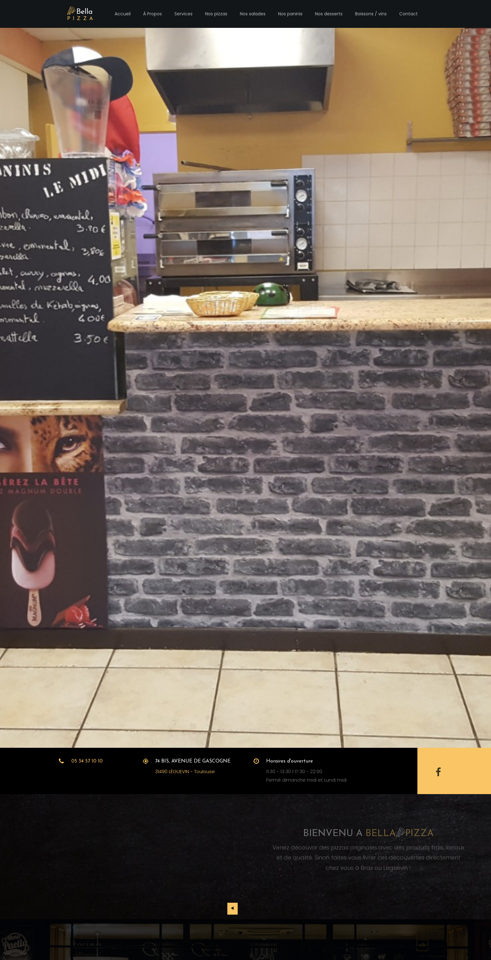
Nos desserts (329, 14)
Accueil (123, 14)
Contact (408, 14)
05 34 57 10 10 (87, 761)
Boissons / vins (371, 14)
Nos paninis (290, 14)
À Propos (152, 14)
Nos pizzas (216, 14)
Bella (81, 14)
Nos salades (253, 14)
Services (183, 14)
